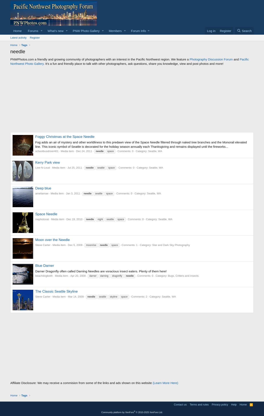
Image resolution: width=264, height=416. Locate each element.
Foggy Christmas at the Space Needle (64, 137)
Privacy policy (220, 404)
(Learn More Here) (165, 383)
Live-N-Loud (42, 167)
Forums (33, 31)
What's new (56, 31)
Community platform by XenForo (132, 412)
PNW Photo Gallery (86, 31)
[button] (42, 31)
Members (115, 31)
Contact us (180, 404)
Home (17, 31)
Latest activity (18, 37)
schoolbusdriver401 (47, 151)
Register (35, 37)
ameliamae (41, 193)
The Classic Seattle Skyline (56, 291)
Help (234, 404)
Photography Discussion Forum (211, 59)
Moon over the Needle (52, 240)
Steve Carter (42, 245)
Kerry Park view (47, 162)
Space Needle (46, 214)
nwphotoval (42, 219)
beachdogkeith (44, 275)
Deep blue (43, 188)
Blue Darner (44, 266)
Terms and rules (199, 404)
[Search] (244, 31)
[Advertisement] (132, 99)
